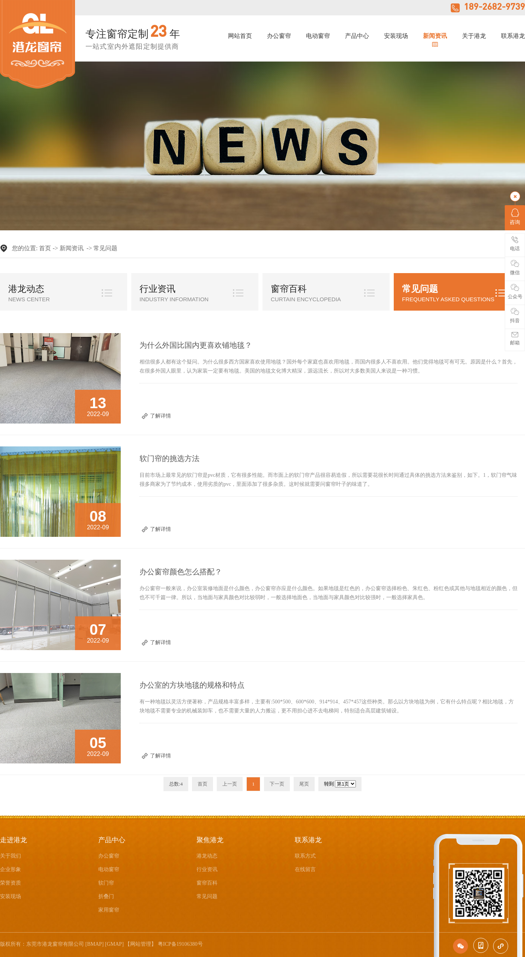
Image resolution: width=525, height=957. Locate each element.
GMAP (114, 944)
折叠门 (106, 896)
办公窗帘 (279, 36)
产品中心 (357, 36)
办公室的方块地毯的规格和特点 (192, 685)
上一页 (229, 784)
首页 (45, 248)
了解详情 (160, 416)
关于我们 (10, 856)
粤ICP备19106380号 (180, 944)
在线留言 (305, 869)
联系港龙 (513, 36)
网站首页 (240, 36)
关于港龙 (474, 36)
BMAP (94, 944)
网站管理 (140, 944)
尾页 (304, 784)
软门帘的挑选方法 (170, 458)
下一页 (277, 784)
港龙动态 (26, 289)
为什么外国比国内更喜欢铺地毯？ (196, 345)
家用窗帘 (108, 910)
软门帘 (106, 883)
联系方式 (305, 856)
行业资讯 (158, 289)
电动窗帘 (318, 36)
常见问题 (105, 248)
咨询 (515, 217)
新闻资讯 (435, 36)
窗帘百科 (289, 289)
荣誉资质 (10, 883)
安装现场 (396, 36)
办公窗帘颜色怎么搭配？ (181, 572)
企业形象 (10, 869)
